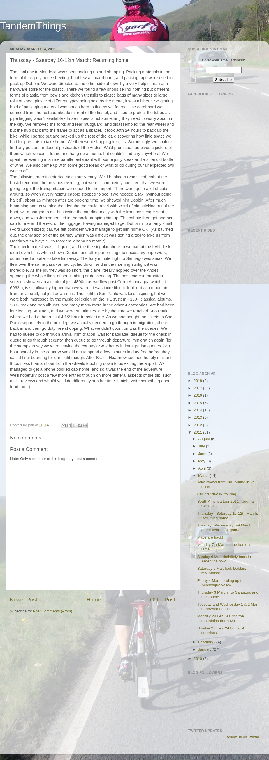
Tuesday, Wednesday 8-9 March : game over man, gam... (225, 527)
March (204, 475)
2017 (198, 388)
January (205, 649)
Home (94, 600)
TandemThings (33, 26)
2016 (198, 395)
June (202, 454)
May (202, 461)
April (202, 468)
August (204, 439)
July (202, 446)
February (206, 642)
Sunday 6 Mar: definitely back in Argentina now (224, 559)
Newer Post (23, 600)
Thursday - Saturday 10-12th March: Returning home (227, 515)
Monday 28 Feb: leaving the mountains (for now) (220, 618)
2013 (198, 417)
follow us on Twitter (243, 737)
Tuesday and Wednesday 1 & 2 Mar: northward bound (227, 606)
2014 (198, 410)
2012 (198, 425)
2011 (198, 432)
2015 (198, 403)
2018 (198, 381)
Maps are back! (210, 537)
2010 (198, 658)
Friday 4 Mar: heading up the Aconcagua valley (221, 582)
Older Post (162, 600)
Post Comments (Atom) (52, 611)
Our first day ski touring (216, 494)
